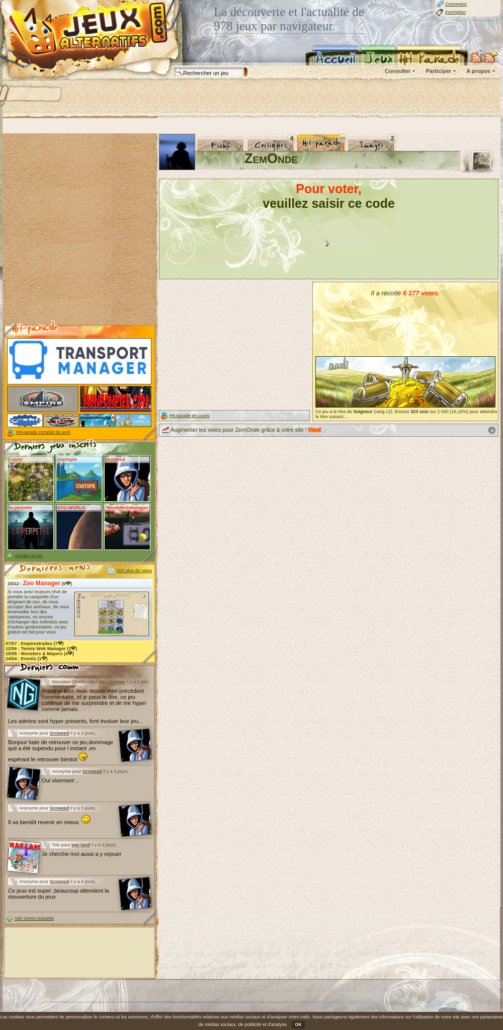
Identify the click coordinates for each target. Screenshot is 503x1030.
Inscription (455, 12)
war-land (80, 844)
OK (298, 1024)
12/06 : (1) (41, 648)
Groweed (59, 733)
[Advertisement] (129, 98)
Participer (438, 71)
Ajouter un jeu (29, 555)
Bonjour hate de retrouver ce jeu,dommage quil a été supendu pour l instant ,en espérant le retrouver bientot (60, 750)
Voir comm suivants (34, 918)
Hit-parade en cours (189, 415)
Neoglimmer (112, 681)
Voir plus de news (134, 570)
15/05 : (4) (40, 653)
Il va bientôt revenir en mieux (49, 822)
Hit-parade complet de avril (43, 432)
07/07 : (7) (35, 643)
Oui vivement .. (60, 780)
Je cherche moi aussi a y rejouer (81, 854)
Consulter (397, 71)
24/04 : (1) (27, 658)
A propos (478, 71)
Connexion (456, 4)
